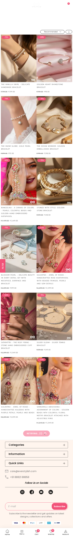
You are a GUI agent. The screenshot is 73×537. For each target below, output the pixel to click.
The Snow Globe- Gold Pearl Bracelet (16, 147)
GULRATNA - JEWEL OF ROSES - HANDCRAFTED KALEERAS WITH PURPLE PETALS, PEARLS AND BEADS (17, 410)
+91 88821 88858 (17, 477)
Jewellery (34, 25)
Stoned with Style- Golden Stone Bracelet (51, 209)
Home (24, 25)
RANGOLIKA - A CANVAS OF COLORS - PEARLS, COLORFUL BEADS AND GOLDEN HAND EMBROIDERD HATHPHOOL (17, 212)
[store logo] (36, 5)
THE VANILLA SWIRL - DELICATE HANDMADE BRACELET (15, 85)
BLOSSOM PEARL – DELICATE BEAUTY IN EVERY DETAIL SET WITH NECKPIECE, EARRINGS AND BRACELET (18, 279)
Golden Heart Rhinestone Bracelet (50, 85)
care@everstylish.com (20, 471)
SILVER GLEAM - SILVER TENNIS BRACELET (51, 343)
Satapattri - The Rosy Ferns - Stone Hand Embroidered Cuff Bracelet (16, 345)
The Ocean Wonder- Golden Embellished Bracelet (51, 147)
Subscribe (59, 506)
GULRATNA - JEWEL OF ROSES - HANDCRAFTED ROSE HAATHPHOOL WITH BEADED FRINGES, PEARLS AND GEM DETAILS (52, 279)
